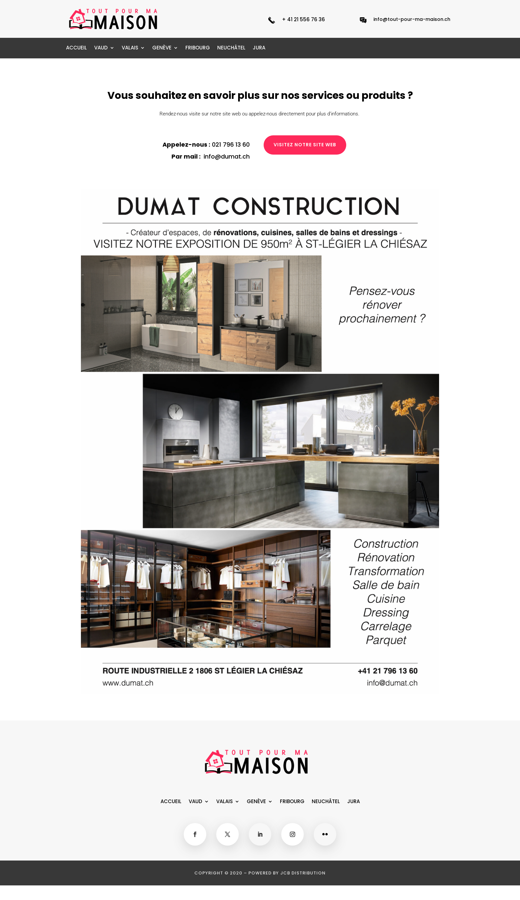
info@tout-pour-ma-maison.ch (411, 19)
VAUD (101, 48)
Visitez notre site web (305, 144)
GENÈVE (161, 48)
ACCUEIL (76, 48)
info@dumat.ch (227, 156)
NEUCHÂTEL (231, 48)
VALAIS (130, 48)
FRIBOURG (197, 48)
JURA (259, 48)
